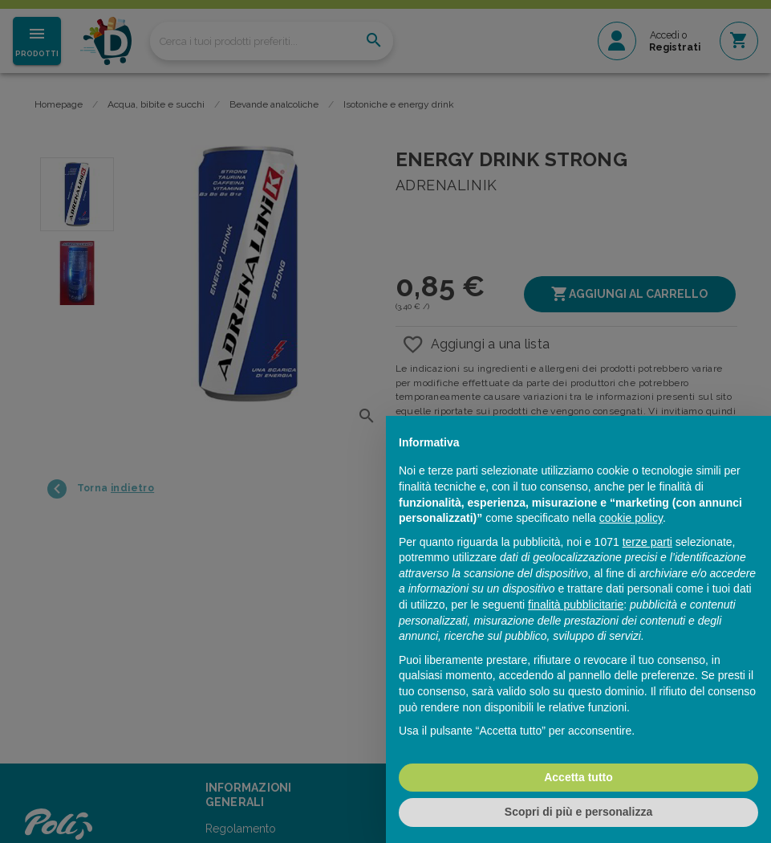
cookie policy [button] (631, 517)
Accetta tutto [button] (578, 777)
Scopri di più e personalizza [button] (578, 811)
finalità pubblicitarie (575, 604)
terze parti (647, 542)
